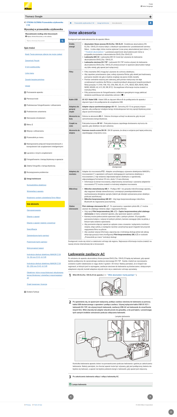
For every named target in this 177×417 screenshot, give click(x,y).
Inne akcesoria (33, 204)
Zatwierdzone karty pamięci (38, 235)
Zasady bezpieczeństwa (34, 80)
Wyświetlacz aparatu (35, 191)
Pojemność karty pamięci (37, 242)
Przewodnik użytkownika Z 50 (84, 23)
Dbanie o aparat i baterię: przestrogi (41, 223)
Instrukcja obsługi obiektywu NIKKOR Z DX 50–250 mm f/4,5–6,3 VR (44, 264)
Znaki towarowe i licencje (37, 284)
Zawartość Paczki (32, 61)
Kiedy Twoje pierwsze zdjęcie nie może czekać (43, 54)
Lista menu (29, 73)
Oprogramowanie (34, 210)
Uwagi (27, 86)
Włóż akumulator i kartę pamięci (121, 275)
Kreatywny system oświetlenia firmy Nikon (44, 198)
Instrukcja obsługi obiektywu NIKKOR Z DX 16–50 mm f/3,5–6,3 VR (44, 255)
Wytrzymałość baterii (35, 248)
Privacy (28, 405)
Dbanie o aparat (33, 217)
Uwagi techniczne (103, 23)
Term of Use (38, 405)
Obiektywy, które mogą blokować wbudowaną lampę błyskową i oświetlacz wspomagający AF (45, 275)
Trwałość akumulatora (94, 52)
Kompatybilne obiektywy (36, 185)
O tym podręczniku (32, 67)
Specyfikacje (32, 229)
